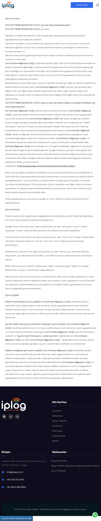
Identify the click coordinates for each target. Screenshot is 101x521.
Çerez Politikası (58, 470)
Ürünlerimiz (57, 425)
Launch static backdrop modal (16, 518)
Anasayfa (56, 410)
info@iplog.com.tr (15, 472)
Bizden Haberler (59, 420)
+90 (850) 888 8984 (16, 487)
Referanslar (57, 430)
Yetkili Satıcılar (59, 435)
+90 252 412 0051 (15, 479)
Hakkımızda (57, 415)
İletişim (55, 440)
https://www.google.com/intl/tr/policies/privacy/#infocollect (46, 166)
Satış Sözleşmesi (59, 460)
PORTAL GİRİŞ (82, 5)
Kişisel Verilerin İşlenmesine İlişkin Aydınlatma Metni (75, 465)
